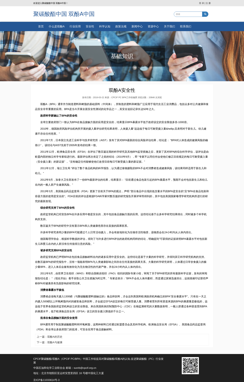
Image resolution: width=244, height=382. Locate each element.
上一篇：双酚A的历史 (49, 336)
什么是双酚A (57, 26)
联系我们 (185, 26)
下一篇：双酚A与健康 (49, 342)
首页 (41, 26)
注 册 (208, 3)
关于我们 (169, 26)
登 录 (201, 3)
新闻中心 (137, 26)
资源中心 (153, 26)
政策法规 (121, 26)
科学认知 (104, 26)
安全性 (90, 26)
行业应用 (75, 26)
